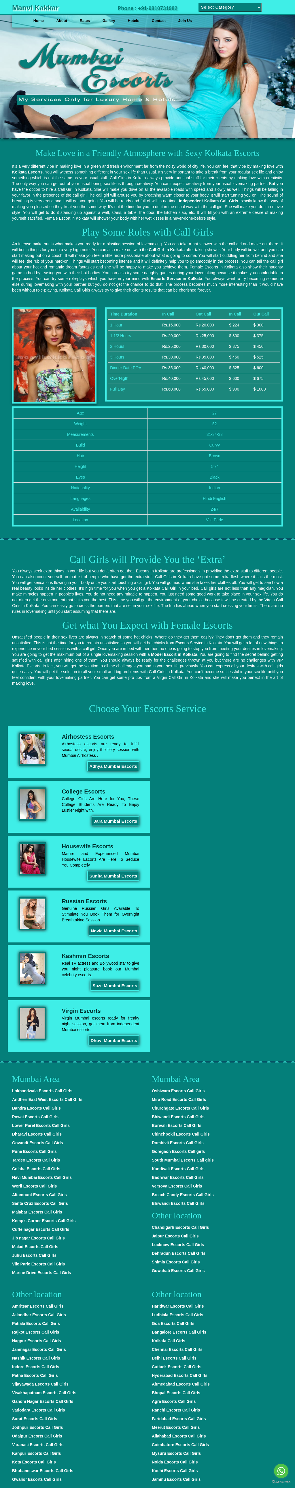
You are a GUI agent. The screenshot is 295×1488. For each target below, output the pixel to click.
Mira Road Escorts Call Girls (179, 934)
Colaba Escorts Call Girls (36, 1004)
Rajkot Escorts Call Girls (35, 1167)
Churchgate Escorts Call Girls (180, 943)
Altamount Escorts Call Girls (39, 1030)
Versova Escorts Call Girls (177, 1021)
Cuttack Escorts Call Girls (176, 1202)
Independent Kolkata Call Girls (208, 200)
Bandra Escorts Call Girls (36, 943)
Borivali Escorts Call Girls (176, 960)
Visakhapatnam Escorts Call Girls (44, 1228)
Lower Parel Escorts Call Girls (41, 960)
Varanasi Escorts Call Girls (37, 1280)
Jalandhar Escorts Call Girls (39, 1150)
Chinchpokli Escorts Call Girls (181, 969)
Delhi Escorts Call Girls (174, 1193)
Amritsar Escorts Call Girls (37, 1141)
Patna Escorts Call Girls (35, 1210)
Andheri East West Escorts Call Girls (47, 934)
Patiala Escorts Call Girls (36, 1158)
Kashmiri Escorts (84, 846)
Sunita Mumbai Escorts (111, 820)
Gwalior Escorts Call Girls (37, 1314)
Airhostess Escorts (87, 736)
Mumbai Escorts (177, 1342)
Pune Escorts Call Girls (34, 986)
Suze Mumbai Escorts (112, 875)
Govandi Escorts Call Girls (37, 978)
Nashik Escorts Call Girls (36, 1193)
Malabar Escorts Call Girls (37, 1047)
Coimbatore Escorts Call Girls (180, 1280)
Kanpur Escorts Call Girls (36, 1288)
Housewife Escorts (86, 791)
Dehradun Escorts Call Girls (178, 1088)
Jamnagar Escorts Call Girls (39, 1184)
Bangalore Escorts (168, 1476)
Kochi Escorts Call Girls (175, 1306)
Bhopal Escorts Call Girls (176, 1228)
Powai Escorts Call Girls (35, 952)
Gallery (109, 20)
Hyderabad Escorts (100, 1476)
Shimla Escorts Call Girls (176, 1097)
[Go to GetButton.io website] (281, 1482)
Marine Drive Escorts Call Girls (41, 1108)
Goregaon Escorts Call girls (178, 986)
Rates (85, 20)
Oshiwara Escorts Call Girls (178, 926)
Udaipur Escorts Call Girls (37, 1271)
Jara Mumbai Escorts (252, 765)
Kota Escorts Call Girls (34, 1297)
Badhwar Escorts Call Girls (178, 1012)
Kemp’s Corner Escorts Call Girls (43, 1056)
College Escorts (222, 736)
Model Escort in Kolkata (174, 654)
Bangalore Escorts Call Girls (179, 1167)
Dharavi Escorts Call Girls (37, 969)
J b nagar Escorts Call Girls (38, 1073)
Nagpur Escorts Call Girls (36, 1176)
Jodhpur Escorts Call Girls (37, 1262)
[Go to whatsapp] (281, 1471)
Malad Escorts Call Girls (35, 1082)
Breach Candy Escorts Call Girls (183, 1030)
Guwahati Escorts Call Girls (178, 1106)
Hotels (133, 20)
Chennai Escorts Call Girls (177, 1184)
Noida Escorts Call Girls (175, 1297)
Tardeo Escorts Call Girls (36, 995)
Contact (159, 20)
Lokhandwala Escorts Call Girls (42, 926)
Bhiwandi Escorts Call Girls (178, 952)
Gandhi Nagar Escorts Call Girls (42, 1236)
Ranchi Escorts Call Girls (176, 1245)
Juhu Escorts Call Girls (34, 1090)
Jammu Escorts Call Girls (176, 1314)
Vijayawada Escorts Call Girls (40, 1219)
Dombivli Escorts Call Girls (178, 978)
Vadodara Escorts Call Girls (38, 1245)
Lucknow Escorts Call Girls (178, 1080)
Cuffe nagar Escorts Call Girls (40, 1064)
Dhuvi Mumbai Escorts (251, 875)
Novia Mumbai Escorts (251, 820)
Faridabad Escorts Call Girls (179, 1254)
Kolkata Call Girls (168, 1176)
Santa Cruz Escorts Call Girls (40, 1038)
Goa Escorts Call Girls (173, 1158)
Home (38, 20)
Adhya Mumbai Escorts (111, 765)
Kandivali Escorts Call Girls (178, 1004)
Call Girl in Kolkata (167, 249)
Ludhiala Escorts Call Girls (177, 1150)
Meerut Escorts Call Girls (176, 1262)
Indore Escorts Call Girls (35, 1202)
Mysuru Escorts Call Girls (176, 1288)
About (61, 20)
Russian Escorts (223, 791)
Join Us (185, 20)
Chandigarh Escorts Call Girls (180, 1062)
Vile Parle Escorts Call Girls (38, 1099)
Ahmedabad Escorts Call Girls (181, 1219)
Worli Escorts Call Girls (34, 1021)
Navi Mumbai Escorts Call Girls (42, 1012)
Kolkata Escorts (27, 171)
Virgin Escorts (220, 846)
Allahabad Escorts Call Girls (179, 1271)
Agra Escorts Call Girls (174, 1236)
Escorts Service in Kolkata (176, 278)
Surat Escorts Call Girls (34, 1254)
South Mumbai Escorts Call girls (183, 995)
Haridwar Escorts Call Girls (178, 1141)
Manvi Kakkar (35, 8)
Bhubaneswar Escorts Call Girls (42, 1306)
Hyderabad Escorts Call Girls (179, 1210)
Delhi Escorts (65, 1476)
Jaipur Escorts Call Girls (175, 1071)
